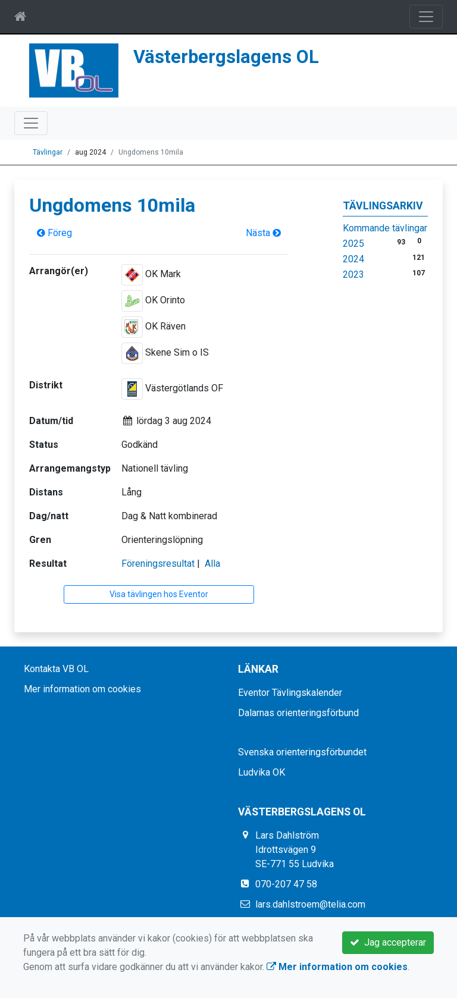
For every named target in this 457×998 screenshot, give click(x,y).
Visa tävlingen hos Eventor (158, 594)
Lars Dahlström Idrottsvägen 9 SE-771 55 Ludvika (294, 850)
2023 (353, 274)
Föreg (54, 232)
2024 (353, 259)
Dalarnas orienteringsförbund (298, 712)
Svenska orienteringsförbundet (302, 752)
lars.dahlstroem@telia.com (310, 904)
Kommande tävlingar (385, 228)
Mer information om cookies (82, 689)
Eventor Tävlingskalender (290, 692)
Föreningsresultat (158, 563)
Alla (212, 563)
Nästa (263, 232)
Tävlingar (47, 152)
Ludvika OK (261, 772)
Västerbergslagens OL (226, 57)
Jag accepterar (388, 942)
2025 (353, 243)
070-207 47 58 (286, 884)
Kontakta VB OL (56, 668)
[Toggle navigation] (426, 17)
